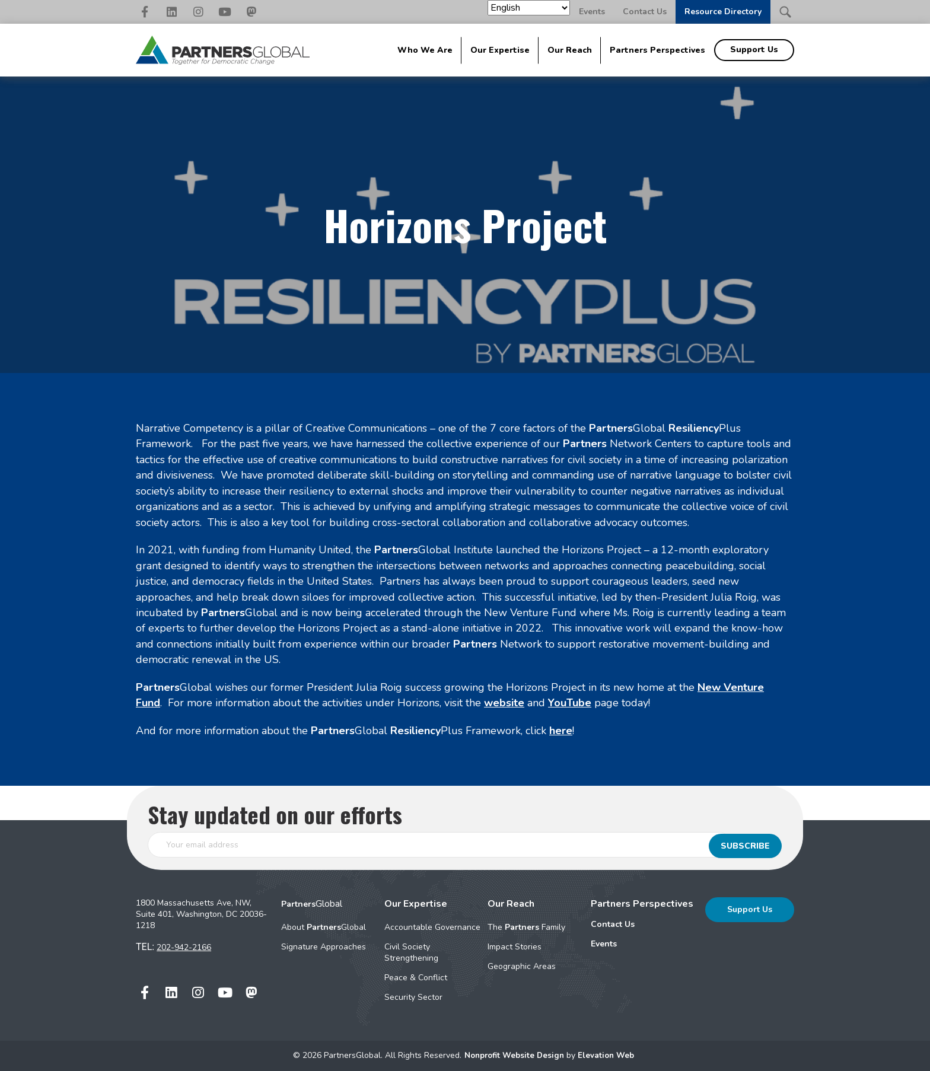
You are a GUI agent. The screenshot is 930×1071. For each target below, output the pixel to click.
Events (592, 11)
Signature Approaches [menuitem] (323, 946)
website (504, 703)
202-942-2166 (184, 947)
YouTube (569, 703)
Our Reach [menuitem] (569, 50)
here (560, 730)
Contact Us (645, 11)
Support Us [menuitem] (754, 49)
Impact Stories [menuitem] (515, 946)
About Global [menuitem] (323, 927)
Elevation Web (608, 1055)
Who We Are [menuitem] (425, 50)
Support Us (749, 909)
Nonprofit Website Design (514, 1055)
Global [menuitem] (311, 903)
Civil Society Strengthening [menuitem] (411, 952)
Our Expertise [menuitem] (500, 50)
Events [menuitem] (604, 943)
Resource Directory (723, 11)
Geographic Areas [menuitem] (522, 966)
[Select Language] (529, 7)
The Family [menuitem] (526, 927)
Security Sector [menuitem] (413, 997)
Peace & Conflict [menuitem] (415, 977)
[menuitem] (642, 924)
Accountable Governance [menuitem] (432, 927)
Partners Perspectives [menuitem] (657, 50)
